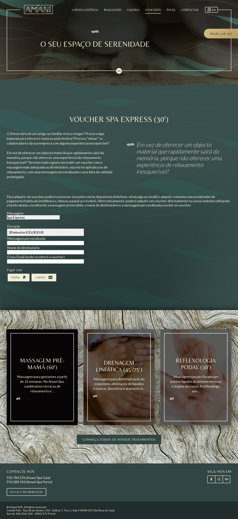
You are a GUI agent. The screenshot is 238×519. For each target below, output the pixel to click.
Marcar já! (221, 34)
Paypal (19, 277)
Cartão (43, 277)
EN (214, 9)
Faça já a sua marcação (26, 492)
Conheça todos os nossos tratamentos (119, 439)
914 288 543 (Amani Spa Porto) (29, 482)
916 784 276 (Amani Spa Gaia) (28, 477)
